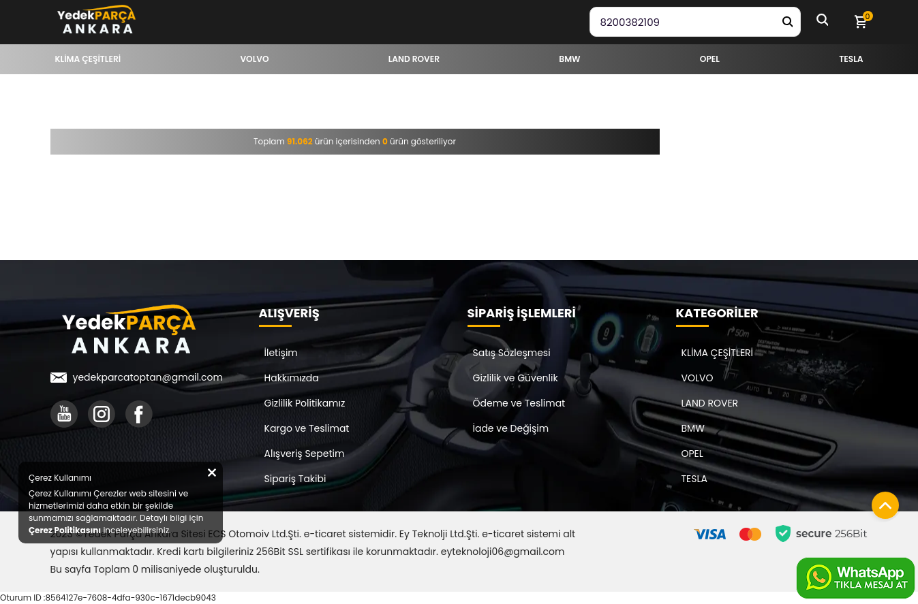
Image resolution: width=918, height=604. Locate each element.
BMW (693, 428)
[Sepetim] (860, 22)
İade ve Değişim (511, 428)
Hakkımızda (291, 378)
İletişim (281, 353)
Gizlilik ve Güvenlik (515, 378)
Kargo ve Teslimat (307, 428)
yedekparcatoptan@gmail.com (148, 377)
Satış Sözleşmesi (512, 353)
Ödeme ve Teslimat (519, 403)
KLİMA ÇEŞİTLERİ (718, 353)
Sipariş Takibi (295, 479)
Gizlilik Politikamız (305, 403)
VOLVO (698, 378)
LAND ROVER (710, 403)
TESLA (694, 479)
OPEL (692, 453)
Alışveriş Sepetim (304, 453)
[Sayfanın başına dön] (881, 501)
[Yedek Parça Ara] (787, 22)
